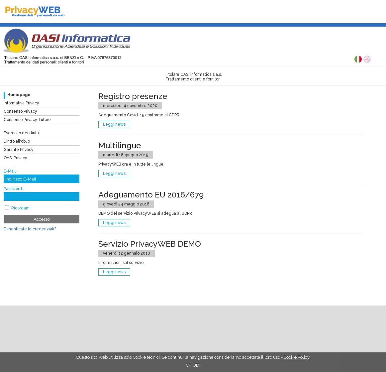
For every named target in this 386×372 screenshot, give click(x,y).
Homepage (19, 94)
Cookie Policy (296, 357)
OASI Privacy (15, 158)
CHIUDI (193, 365)
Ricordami (21, 208)
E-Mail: (10, 171)
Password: (13, 188)
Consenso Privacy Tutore (27, 119)
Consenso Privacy (20, 111)
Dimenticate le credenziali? (30, 229)
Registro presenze (132, 96)
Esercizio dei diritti (21, 133)
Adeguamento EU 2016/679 (151, 194)
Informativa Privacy (21, 103)
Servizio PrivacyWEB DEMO (149, 244)
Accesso (42, 219)
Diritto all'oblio (17, 141)
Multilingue (119, 145)
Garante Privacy (19, 149)
